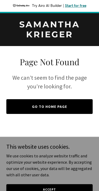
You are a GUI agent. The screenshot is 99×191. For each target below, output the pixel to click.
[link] (49, 35)
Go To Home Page (49, 106)
